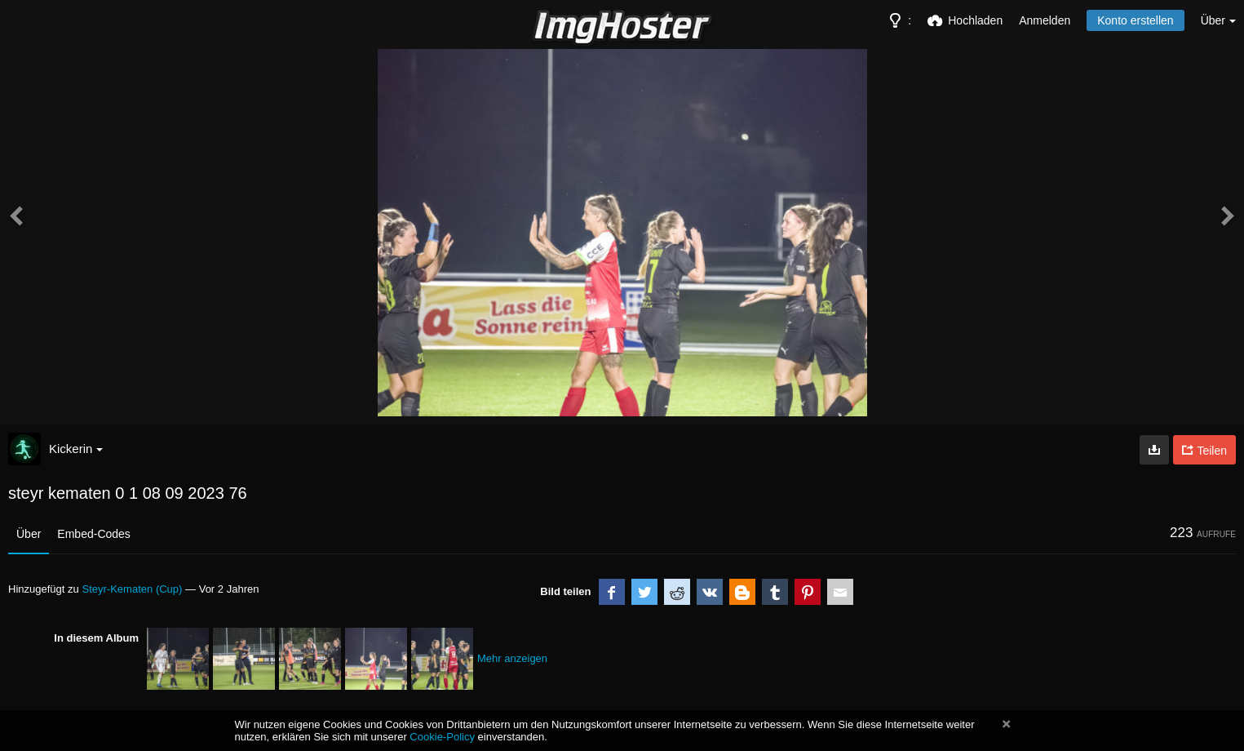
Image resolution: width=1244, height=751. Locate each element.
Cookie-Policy (442, 737)
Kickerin (76, 448)
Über (28, 533)
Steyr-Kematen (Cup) (132, 589)
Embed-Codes (94, 533)
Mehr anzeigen (512, 658)
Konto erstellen (1135, 20)
